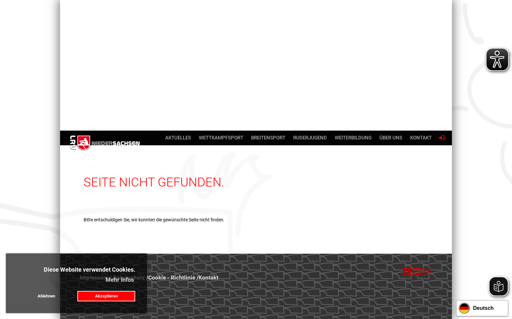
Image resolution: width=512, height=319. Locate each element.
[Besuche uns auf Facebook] (407, 271)
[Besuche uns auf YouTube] (417, 271)
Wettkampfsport (221, 138)
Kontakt (421, 138)
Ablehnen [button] (46, 296)
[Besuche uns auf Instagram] (427, 271)
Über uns (390, 138)
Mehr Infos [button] (119, 279)
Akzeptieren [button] (106, 296)
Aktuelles (178, 138)
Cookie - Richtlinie (171, 277)
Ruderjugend (310, 138)
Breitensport (268, 138)
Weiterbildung (353, 138)
